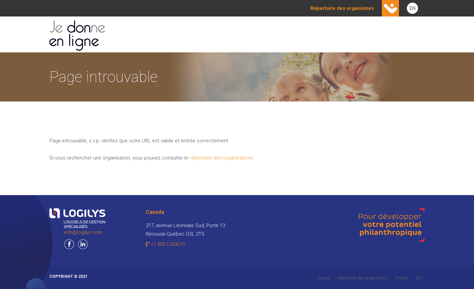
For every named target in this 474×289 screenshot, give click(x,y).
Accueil (323, 277)
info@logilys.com (83, 232)
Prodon (401, 277)
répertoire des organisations (221, 158)
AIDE (412, 35)
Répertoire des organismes (363, 277)
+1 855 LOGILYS (165, 244)
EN (412, 8)
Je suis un (213, 35)
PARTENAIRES (337, 35)
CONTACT (379, 35)
